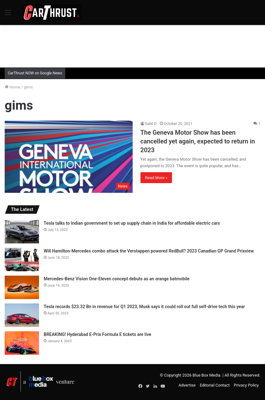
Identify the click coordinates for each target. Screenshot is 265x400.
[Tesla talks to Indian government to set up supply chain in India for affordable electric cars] (22, 231)
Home (12, 87)
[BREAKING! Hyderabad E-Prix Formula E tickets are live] (22, 343)
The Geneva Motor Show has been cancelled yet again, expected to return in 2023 (197, 141)
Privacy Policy (246, 385)
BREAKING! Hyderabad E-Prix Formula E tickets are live (97, 334)
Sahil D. (151, 124)
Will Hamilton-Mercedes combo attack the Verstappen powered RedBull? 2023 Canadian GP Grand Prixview (149, 250)
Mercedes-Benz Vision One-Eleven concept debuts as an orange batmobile (116, 278)
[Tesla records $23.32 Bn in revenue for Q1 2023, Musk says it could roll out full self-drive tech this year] (22, 315)
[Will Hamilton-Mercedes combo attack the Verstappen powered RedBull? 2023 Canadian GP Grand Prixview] (22, 259)
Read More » (156, 177)
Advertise (187, 385)
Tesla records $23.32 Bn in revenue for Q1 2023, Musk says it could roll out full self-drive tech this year (144, 306)
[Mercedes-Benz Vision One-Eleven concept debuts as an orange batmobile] (22, 287)
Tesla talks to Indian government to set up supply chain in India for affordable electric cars (132, 223)
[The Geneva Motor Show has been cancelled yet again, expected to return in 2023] (69, 157)
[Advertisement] (132, 45)
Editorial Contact (215, 385)
